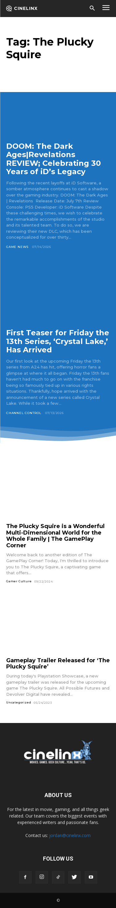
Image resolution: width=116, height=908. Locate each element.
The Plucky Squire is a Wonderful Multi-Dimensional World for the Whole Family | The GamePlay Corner (55, 536)
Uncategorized (18, 702)
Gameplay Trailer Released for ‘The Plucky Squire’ (58, 663)
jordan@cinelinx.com (70, 835)
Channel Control (23, 413)
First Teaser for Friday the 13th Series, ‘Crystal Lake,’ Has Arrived (57, 341)
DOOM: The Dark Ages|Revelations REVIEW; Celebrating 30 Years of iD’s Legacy (53, 159)
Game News (17, 247)
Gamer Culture (19, 581)
